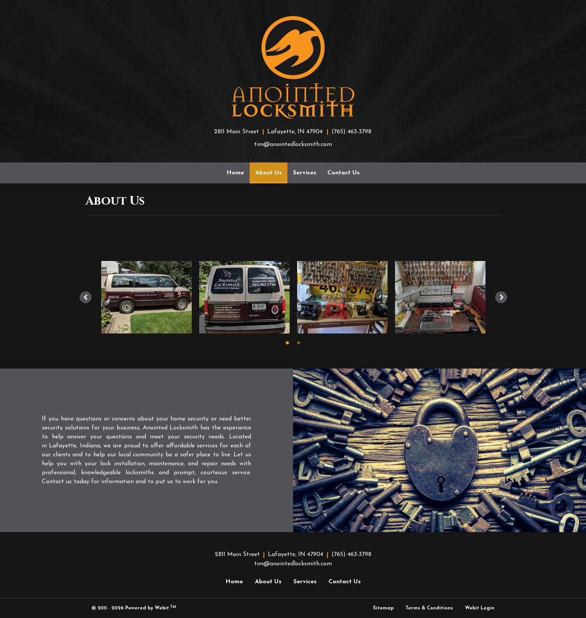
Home (235, 173)
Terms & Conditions (429, 608)
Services (304, 173)
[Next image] (501, 297)
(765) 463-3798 (351, 132)
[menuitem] (235, 172)
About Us (271, 170)
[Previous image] (86, 297)
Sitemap (383, 608)
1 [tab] (287, 342)
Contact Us (343, 173)
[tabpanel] (146, 297)
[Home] (293, 67)
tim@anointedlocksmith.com (293, 144)
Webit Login (479, 608)
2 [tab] (298, 342)
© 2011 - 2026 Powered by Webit (134, 608)
